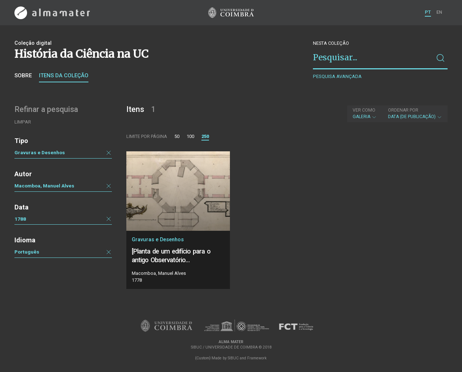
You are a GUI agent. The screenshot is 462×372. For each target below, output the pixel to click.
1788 (20, 219)
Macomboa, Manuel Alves (44, 186)
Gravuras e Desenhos (39, 152)
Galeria (365, 113)
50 (176, 136)
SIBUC (233, 358)
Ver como (364, 110)
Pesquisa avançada (337, 76)
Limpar (22, 122)
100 (190, 136)
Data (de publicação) (415, 113)
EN (439, 12)
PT (428, 12)
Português (26, 252)
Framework (257, 358)
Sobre (23, 75)
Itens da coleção (63, 75)
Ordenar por (403, 110)
